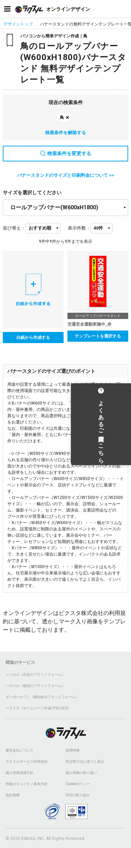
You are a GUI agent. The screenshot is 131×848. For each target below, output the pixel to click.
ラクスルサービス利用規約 (27, 761)
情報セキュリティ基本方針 (27, 784)
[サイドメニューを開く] (7, 9)
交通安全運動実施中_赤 (89, 324)
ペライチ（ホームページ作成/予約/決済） (38, 708)
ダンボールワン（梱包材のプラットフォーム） (42, 697)
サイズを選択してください (32, 192)
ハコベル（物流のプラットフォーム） (35, 686)
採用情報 (73, 750)
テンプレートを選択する (98, 336)
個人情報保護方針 (20, 773)
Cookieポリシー (78, 784)
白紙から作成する (33, 337)
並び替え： (14, 228)
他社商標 (13, 795)
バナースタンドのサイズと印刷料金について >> (65, 175)
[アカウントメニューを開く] (123, 9)
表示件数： (79, 228)
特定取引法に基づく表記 (85, 761)
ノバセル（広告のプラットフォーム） (35, 674)
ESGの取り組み (78, 795)
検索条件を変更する (65, 153)
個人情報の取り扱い (81, 773)
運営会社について (20, 750)
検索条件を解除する (65, 132)
